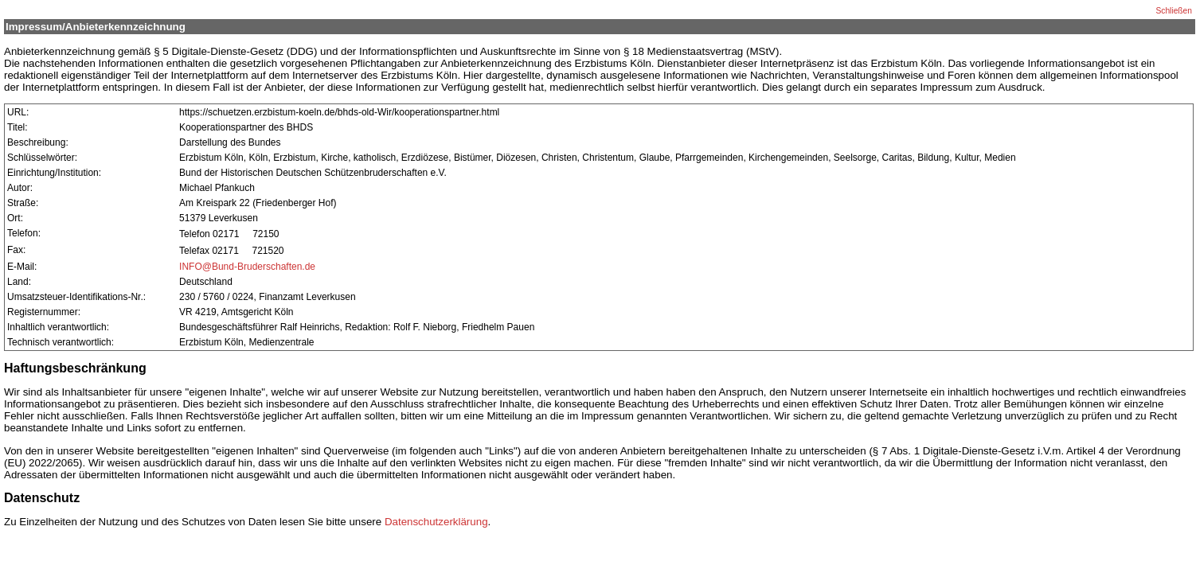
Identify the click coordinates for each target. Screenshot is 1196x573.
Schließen (1173, 10)
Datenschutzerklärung (436, 522)
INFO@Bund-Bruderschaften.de (247, 266)
